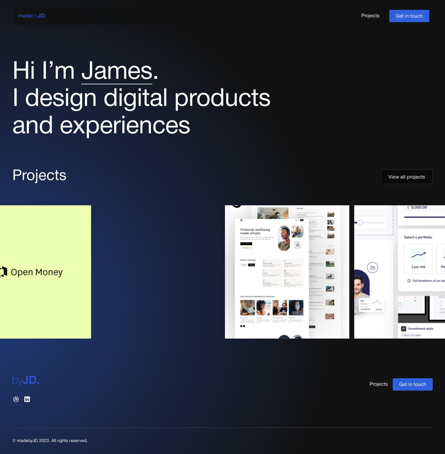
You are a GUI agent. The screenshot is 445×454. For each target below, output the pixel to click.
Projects (370, 16)
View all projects (406, 177)
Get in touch (409, 16)
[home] (32, 16)
